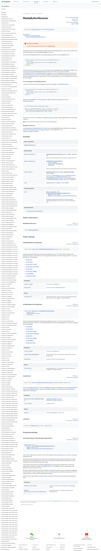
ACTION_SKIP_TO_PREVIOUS (32, 266)
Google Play (45, 1)
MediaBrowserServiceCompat (45, 73)
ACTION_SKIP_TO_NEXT (31, 264)
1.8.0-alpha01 (75, 22)
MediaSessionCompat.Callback (50, 117)
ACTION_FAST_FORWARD (31, 271)
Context (65, 154)
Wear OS (48, 549)
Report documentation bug (92, 549)
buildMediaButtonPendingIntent (54, 154)
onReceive (48, 182)
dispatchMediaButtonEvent (52, 178)
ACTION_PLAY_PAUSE (30, 276)
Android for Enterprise (23, 549)
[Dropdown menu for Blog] (58, 1)
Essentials (15, 1)
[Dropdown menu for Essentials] (20, 1)
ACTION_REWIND (29, 273)
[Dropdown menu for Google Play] (50, 1)
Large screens (49, 547)
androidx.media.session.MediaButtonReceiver (36, 37)
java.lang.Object (26, 34)
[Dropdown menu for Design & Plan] (31, 1)
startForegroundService (52, 200)
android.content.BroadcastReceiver (32, 35)
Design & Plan (26, 1)
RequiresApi (50, 192)
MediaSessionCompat (69, 70)
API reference (5, 6)
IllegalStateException (33, 76)
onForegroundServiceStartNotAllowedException (58, 193)
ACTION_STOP (29, 269)
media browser (44, 476)
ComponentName (52, 163)
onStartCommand (41, 99)
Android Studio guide (78, 548)
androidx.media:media (73, 17)
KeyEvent (25, 119)
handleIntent (54, 99)
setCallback (73, 179)
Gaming (34, 547)
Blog (56, 1)
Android (20, 547)
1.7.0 (77, 438)
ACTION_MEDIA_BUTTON (28, 73)
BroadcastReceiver (50, 29)
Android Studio (95, 1)
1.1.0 (77, 20)
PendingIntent (31, 154)
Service (40, 70)
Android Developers (26, 13)
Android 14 (62, 549)
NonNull (51, 194)
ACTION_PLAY (29, 259)
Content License (56, 501)
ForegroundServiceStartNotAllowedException (64, 195)
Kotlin (72, 23)
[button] (8, 19)
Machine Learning (36, 549)
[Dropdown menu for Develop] (39, 1)
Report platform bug (91, 547)
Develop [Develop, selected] (36, 1)
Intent (47, 173)
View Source (74, 19)
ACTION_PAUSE (29, 262)
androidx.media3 (51, 46)
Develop (33, 13)
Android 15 (62, 547)
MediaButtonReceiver (36, 29)
